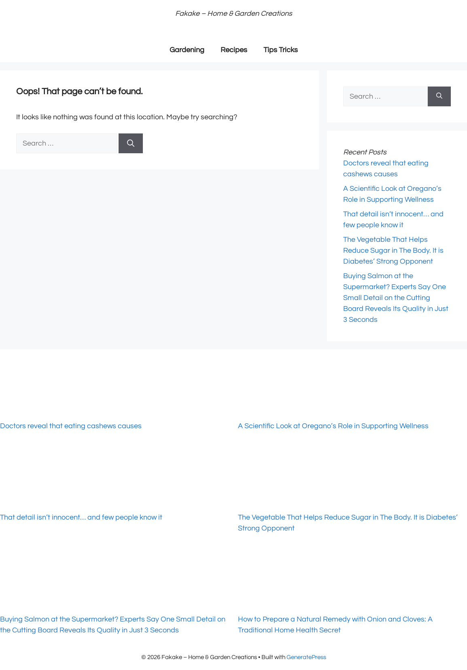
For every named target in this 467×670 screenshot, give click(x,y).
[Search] (131, 143)
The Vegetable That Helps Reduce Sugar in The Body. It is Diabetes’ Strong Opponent (393, 250)
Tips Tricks (280, 50)
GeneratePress (306, 657)
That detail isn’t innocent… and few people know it (81, 517)
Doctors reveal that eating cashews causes (71, 426)
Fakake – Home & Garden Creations (233, 13)
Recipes (234, 50)
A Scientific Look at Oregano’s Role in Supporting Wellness (333, 426)
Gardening (187, 50)
